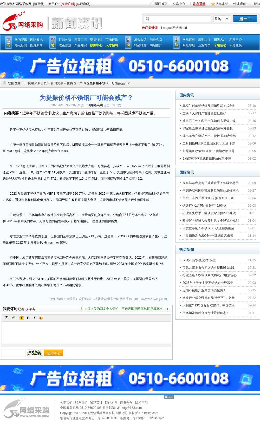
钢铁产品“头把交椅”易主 (199, 260)
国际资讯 (36, 39)
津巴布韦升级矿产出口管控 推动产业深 (209, 136)
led (185, 28)
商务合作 (126, 402)
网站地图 (111, 402)
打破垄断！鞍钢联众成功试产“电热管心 (210, 275)
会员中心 (179, 4)
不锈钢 (177, 28)
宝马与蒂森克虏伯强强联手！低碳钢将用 (211, 183)
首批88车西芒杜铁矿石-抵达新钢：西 (208, 198)
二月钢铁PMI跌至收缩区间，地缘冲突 (209, 143)
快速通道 (239, 4)
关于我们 (66, 402)
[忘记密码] (83, 4)
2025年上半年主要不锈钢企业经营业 (208, 283)
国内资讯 (21, 39)
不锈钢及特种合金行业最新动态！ (206, 313)
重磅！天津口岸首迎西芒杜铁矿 (204, 113)
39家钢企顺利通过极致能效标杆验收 (208, 128)
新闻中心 (235, 39)
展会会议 (140, 39)
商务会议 (156, 39)
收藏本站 (222, 4)
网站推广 (156, 45)
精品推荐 (140, 45)
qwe (169, 28)
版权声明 (141, 402)
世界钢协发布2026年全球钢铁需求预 (208, 236)
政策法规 (65, 45)
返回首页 (161, 4)
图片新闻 (36, 45)
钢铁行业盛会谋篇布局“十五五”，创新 (209, 298)
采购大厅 (204, 39)
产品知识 (80, 45)
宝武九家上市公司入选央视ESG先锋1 (209, 268)
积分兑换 (235, 45)
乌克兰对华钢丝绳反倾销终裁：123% (208, 106)
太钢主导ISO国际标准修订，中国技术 (209, 305)
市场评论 (112, 39)
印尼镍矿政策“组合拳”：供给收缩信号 (209, 151)
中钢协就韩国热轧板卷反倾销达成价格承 (211, 190)
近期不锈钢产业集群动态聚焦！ (204, 290)
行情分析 (65, 39)
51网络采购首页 (35, 83)
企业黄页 (204, 45)
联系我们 (81, 402)
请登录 (38, 4)
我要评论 (10, 309)
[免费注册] (68, 4)
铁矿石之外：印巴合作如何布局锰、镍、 (211, 121)
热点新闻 (21, 45)
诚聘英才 (96, 402)
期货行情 (80, 39)
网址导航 (189, 45)
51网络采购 (124, 299)
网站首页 (189, 39)
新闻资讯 (57, 83)
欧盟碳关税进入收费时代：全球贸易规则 (211, 220)
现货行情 (96, 39)
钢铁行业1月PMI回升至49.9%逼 (205, 205)
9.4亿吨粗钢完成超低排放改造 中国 (207, 158)
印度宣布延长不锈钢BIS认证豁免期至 (208, 228)
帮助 (257, 4)
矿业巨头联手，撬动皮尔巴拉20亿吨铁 (209, 213)
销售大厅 (220, 39)
